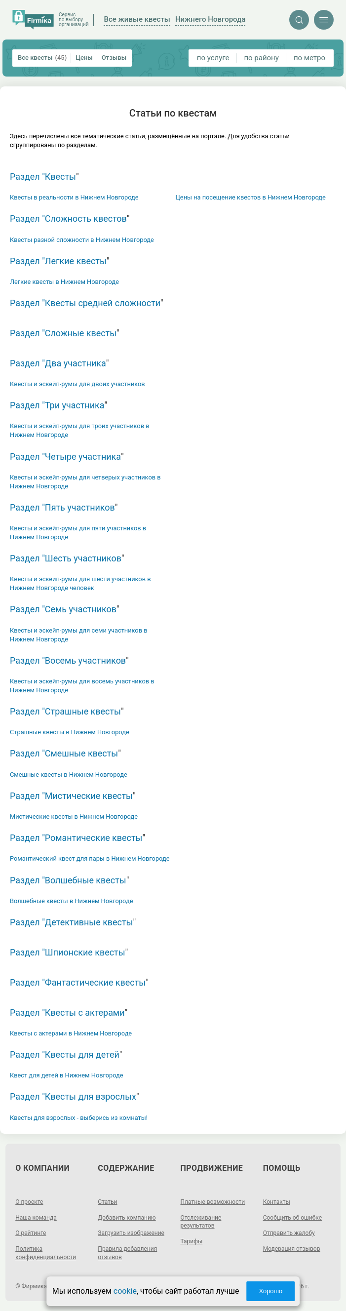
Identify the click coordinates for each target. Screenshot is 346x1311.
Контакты (276, 1201)
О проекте (29, 1201)
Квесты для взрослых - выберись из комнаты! (79, 1117)
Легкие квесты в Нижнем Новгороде (64, 281)
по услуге (213, 57)
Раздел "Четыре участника (65, 456)
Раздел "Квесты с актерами (67, 1012)
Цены (84, 57)
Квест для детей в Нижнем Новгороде (66, 1075)
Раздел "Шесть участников (65, 558)
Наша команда (36, 1217)
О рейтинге (30, 1233)
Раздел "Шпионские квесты (67, 952)
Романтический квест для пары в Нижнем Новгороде (89, 858)
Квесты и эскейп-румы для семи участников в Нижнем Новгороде (78, 635)
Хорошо (270, 1291)
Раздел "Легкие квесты (58, 261)
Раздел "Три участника (57, 405)
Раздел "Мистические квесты (71, 796)
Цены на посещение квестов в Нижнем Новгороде (251, 197)
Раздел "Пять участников (62, 507)
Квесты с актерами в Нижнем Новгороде (71, 1033)
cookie (125, 1291)
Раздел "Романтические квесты (76, 838)
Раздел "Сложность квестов (68, 218)
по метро (309, 57)
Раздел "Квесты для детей (64, 1054)
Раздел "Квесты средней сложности (85, 303)
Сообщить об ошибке (292, 1217)
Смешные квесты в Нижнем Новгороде (68, 774)
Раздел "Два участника (58, 363)
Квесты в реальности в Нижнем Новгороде (74, 197)
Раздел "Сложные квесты (63, 333)
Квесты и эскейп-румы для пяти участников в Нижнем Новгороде (78, 532)
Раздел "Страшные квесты (65, 711)
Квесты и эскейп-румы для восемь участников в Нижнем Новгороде (82, 685)
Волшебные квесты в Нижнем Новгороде (71, 901)
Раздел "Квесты (43, 176)
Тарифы (192, 1241)
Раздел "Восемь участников (68, 660)
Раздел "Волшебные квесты (68, 880)
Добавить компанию (126, 1217)
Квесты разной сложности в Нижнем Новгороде (82, 239)
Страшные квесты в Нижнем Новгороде (69, 732)
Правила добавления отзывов (127, 1253)
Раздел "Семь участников (63, 609)
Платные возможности (213, 1201)
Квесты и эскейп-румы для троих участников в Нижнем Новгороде (79, 430)
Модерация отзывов (291, 1248)
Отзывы (114, 57)
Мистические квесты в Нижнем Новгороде (74, 816)
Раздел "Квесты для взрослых (73, 1096)
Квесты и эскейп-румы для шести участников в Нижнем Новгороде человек (80, 583)
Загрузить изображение (131, 1233)
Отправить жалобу (289, 1233)
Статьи (107, 1201)
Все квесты (42, 57)
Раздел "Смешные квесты (64, 753)
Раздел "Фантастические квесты (78, 982)
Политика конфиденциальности (45, 1253)
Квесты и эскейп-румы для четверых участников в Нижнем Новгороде (85, 482)
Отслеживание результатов (201, 1222)
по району (261, 57)
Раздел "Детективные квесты (71, 922)
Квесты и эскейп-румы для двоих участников (77, 384)
